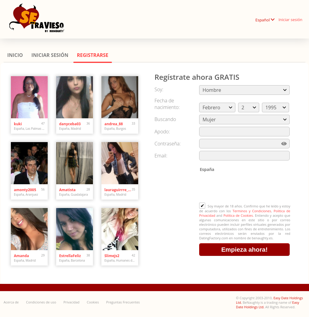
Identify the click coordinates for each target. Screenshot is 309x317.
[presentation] (245, 188)
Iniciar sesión (290, 19)
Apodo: (162, 131)
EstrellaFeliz (70, 255)
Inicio (15, 55)
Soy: (158, 89)
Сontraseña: (167, 143)
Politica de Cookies (238, 215)
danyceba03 (70, 123)
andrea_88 (113, 123)
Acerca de (11, 302)
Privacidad (71, 302)
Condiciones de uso (41, 302)
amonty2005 (25, 189)
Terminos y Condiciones (252, 211)
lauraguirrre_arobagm (118, 189)
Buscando (165, 119)
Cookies (93, 302)
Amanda (21, 255)
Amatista (67, 189)
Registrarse (92, 55)
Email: (160, 155)
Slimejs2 (111, 255)
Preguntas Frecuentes (123, 302)
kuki (18, 123)
